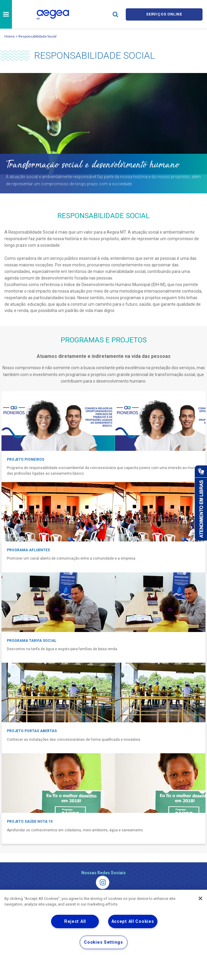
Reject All (75, 921)
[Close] (200, 898)
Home (9, 36)
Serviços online (164, 14)
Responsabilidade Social (37, 36)
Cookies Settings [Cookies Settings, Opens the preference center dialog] (103, 942)
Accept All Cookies (132, 921)
